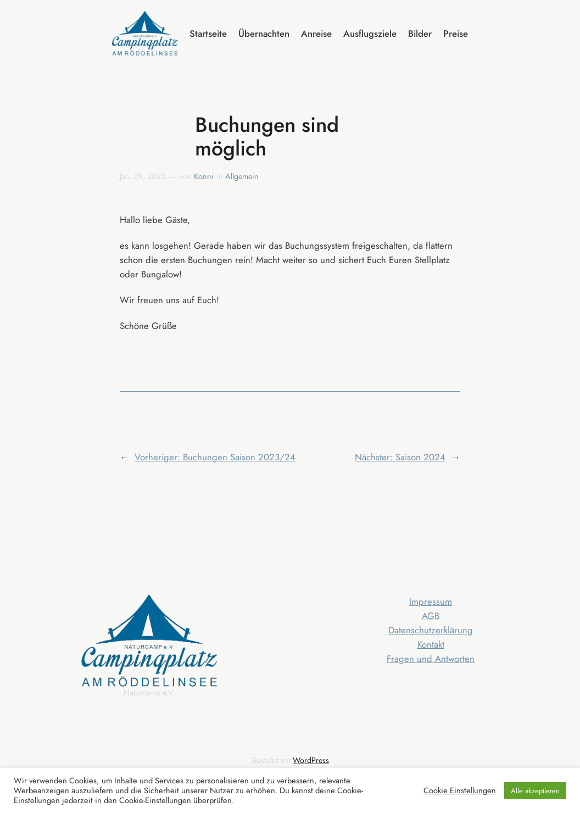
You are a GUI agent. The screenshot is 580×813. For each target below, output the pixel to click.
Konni (204, 176)
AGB (430, 615)
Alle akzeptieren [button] (535, 791)
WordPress (311, 760)
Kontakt (430, 644)
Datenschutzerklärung (430, 630)
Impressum (430, 601)
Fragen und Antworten (431, 658)
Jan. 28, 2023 (142, 176)
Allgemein (242, 176)
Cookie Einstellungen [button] (459, 790)
